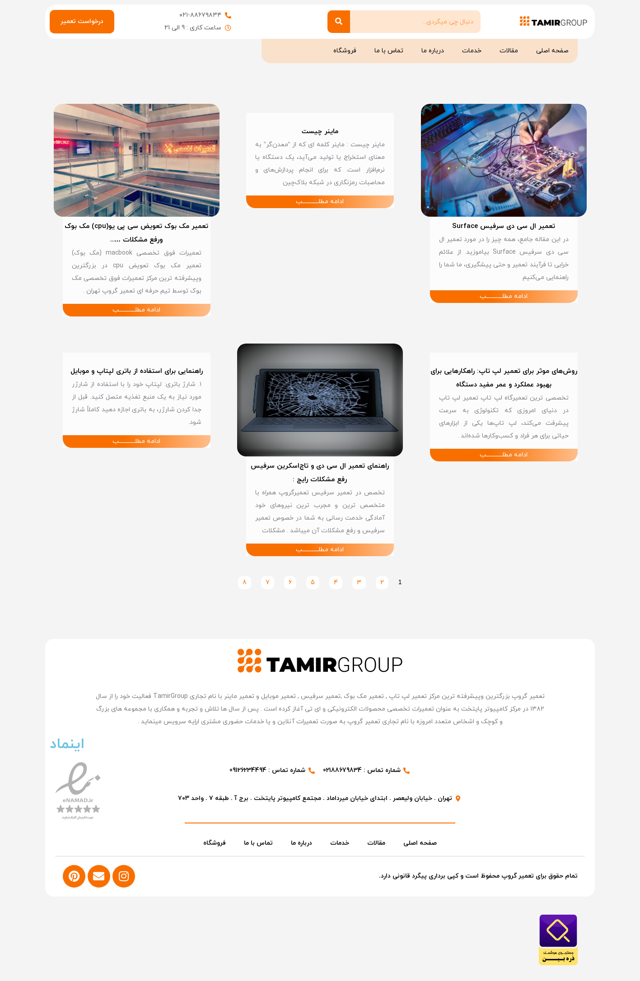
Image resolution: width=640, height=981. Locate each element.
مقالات (509, 50)
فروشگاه (344, 50)
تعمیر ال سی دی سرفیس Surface (503, 226)
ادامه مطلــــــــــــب (504, 296)
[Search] (338, 21)
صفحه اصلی (552, 50)
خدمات (471, 50)
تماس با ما (388, 50)
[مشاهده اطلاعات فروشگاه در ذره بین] (558, 963)
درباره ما (432, 50)
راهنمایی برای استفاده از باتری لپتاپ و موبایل (136, 371)
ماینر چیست (320, 131)
